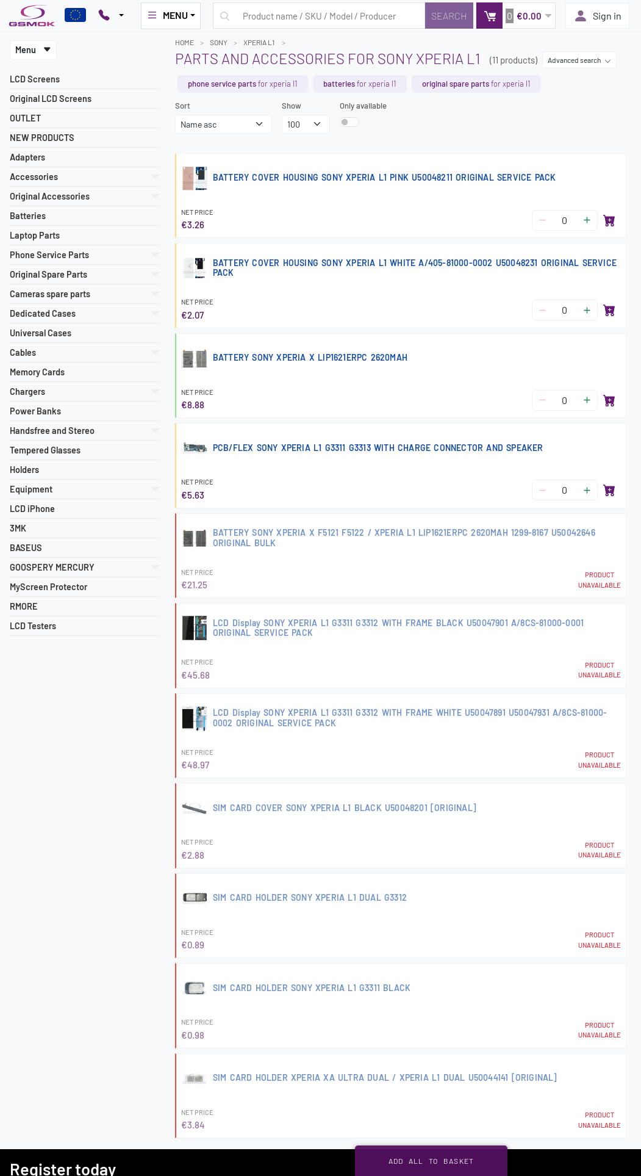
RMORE (24, 606)
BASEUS (26, 548)
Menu (33, 50)
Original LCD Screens (50, 98)
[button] (516, 15)
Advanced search (579, 60)
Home (184, 42)
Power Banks (35, 411)
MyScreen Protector (48, 587)
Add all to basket (431, 1160)
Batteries (28, 216)
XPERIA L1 (259, 42)
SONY (218, 42)
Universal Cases (40, 333)
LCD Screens (35, 79)
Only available (363, 105)
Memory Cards (37, 372)
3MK (18, 528)
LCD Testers (33, 626)
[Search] (449, 15)
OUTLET (25, 118)
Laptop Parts (35, 235)
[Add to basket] (609, 220)
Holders (24, 469)
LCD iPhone (32, 508)
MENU (167, 15)
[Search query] (319, 15)
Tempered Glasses (45, 450)
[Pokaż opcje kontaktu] (111, 15)
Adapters (27, 157)
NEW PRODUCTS (42, 137)
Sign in (597, 16)
